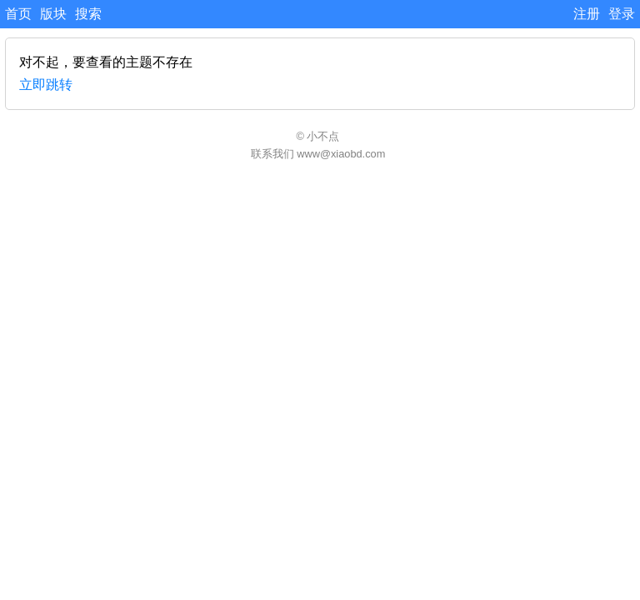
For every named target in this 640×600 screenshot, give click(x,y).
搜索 (88, 14)
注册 (586, 14)
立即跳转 (45, 85)
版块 (53, 14)
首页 (18, 14)
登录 (621, 14)
